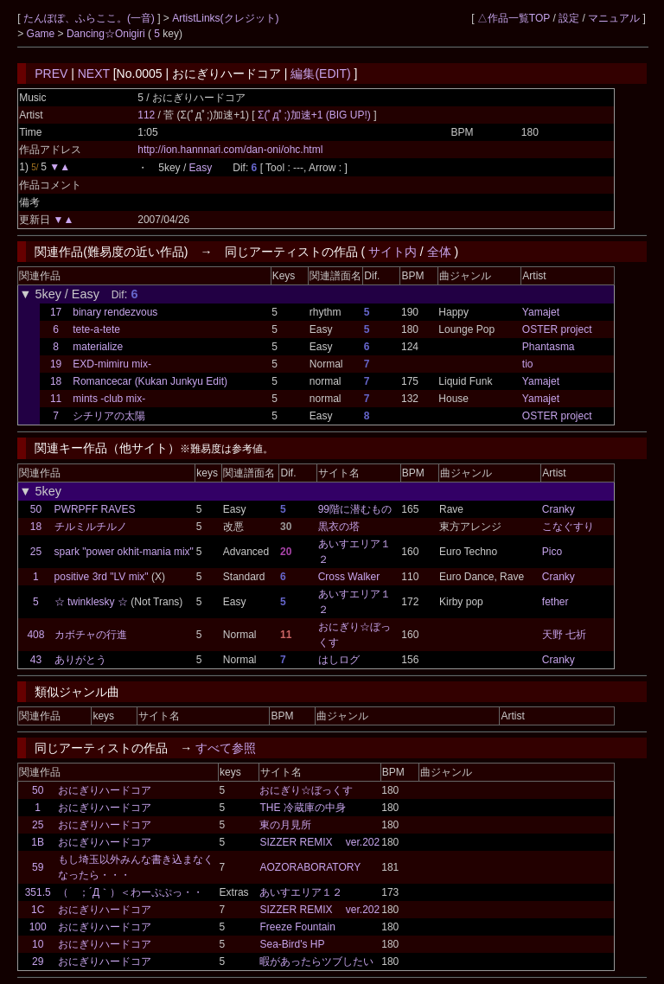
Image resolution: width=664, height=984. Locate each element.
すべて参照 (225, 748)
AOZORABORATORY (310, 867)
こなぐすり (568, 527)
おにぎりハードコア (104, 790)
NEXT (94, 73)
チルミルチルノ (90, 527)
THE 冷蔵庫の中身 (302, 808)
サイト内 (392, 252)
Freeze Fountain (297, 927)
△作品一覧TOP (513, 18)
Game (42, 34)
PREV (51, 73)
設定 (569, 18)
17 (55, 312)
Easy (201, 168)
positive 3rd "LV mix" (101, 577)
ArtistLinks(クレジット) (225, 18)
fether (555, 602)
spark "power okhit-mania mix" (124, 552)
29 (37, 961)
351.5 (38, 892)
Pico (552, 552)
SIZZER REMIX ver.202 (319, 842)
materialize (98, 347)
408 (35, 635)
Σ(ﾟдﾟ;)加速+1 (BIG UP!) (316, 115)
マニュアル (614, 18)
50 (36, 509)
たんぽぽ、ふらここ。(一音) (90, 18)
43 (36, 660)
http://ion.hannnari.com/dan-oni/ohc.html (229, 150)
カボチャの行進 (90, 635)
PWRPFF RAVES (95, 509)
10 (37, 944)
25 (36, 552)
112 (146, 115)
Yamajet (540, 312)
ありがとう (80, 660)
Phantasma (548, 347)
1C (37, 910)
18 (55, 381)
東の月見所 (285, 825)
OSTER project (557, 329)
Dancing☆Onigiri (107, 34)
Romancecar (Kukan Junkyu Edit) (150, 381)
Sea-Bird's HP (291, 944)
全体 (439, 252)
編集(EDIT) (320, 73)
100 (38, 927)
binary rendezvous (115, 312)
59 (37, 867)
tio (527, 364)
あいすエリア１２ (300, 892)
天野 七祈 (564, 635)
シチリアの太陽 (109, 416)
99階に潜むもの (355, 509)
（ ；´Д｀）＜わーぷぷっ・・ (130, 892)
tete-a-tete (96, 329)
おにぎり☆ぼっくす (306, 790)
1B (37, 842)
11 (55, 399)
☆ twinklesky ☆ (91, 602)
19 (55, 364)
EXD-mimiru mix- (112, 364)
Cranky (558, 509)
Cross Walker (349, 577)
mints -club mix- (109, 399)
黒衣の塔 (339, 527)
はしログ (339, 660)
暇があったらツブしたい (316, 961)
